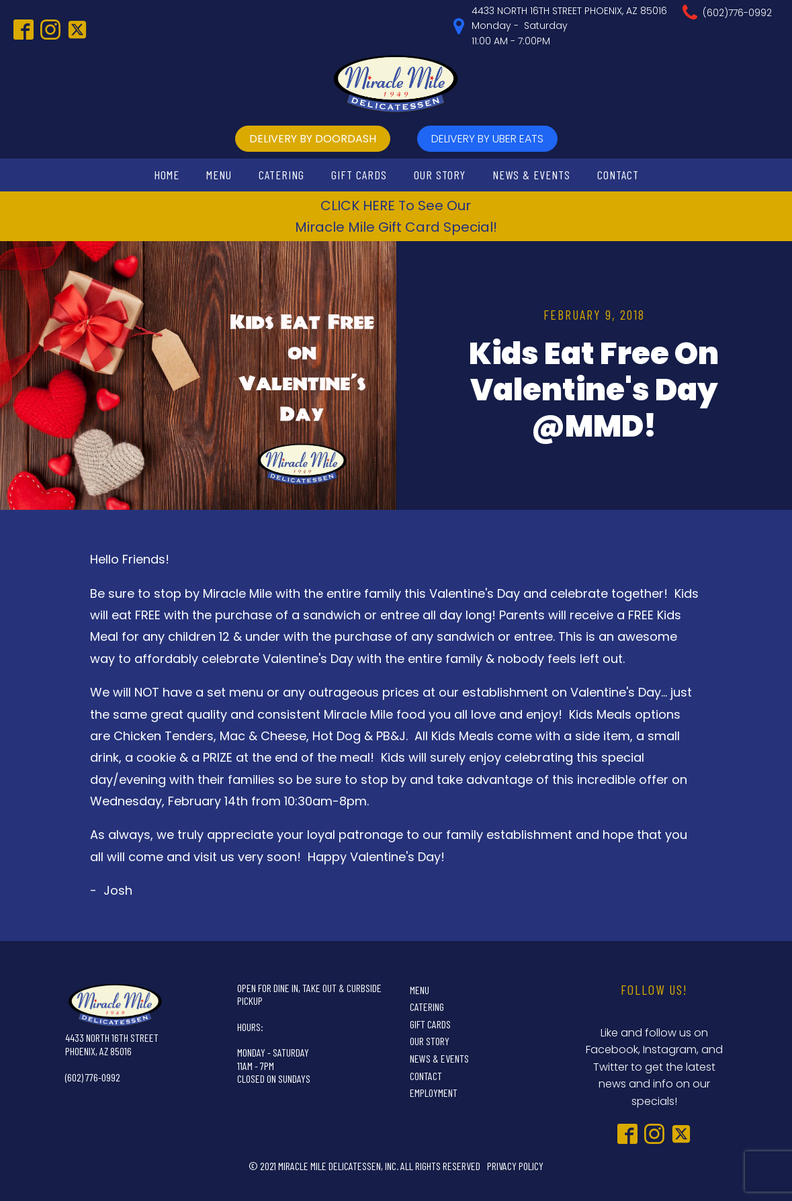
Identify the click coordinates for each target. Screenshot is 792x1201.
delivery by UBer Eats (487, 138)
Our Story (440, 174)
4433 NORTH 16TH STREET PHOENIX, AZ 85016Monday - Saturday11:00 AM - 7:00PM (569, 26)
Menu (219, 174)
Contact (618, 174)
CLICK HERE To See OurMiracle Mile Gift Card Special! (396, 216)
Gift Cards (359, 174)
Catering (281, 174)
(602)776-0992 (737, 12)
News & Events (531, 174)
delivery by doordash (312, 138)
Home (166, 174)
